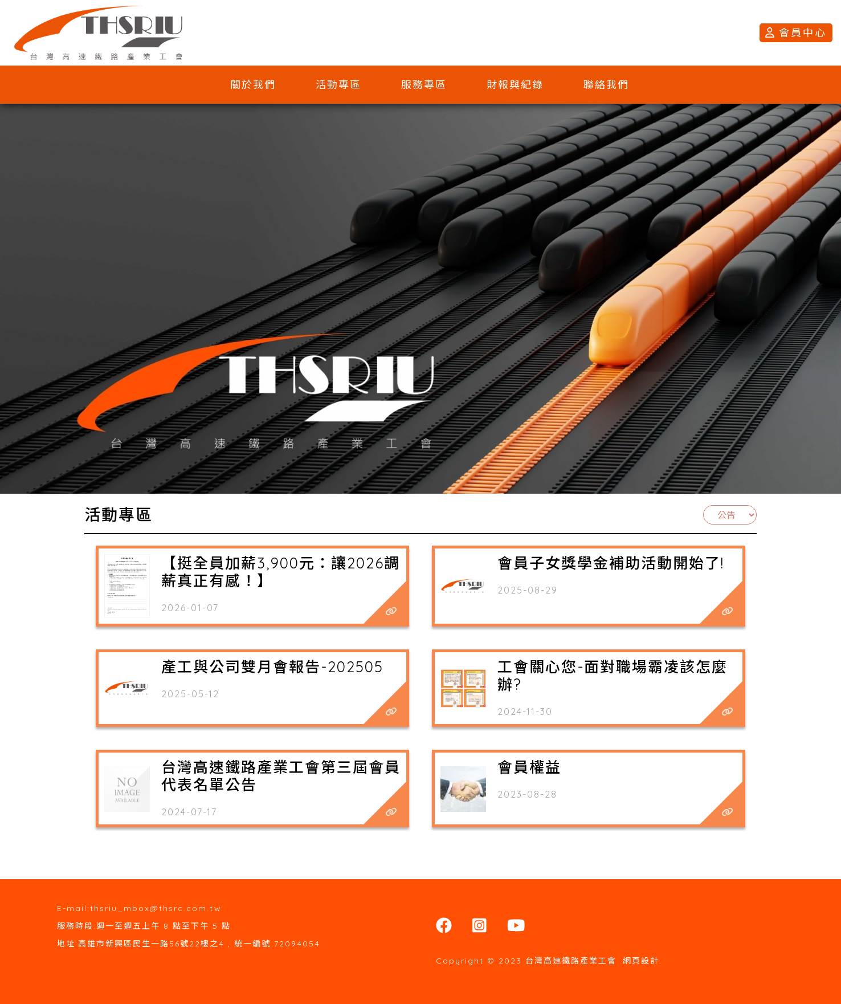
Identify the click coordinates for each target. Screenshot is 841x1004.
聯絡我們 (606, 84)
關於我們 (253, 84)
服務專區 (424, 84)
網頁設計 (641, 961)
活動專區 (338, 84)
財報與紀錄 (515, 84)
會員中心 (796, 32)
